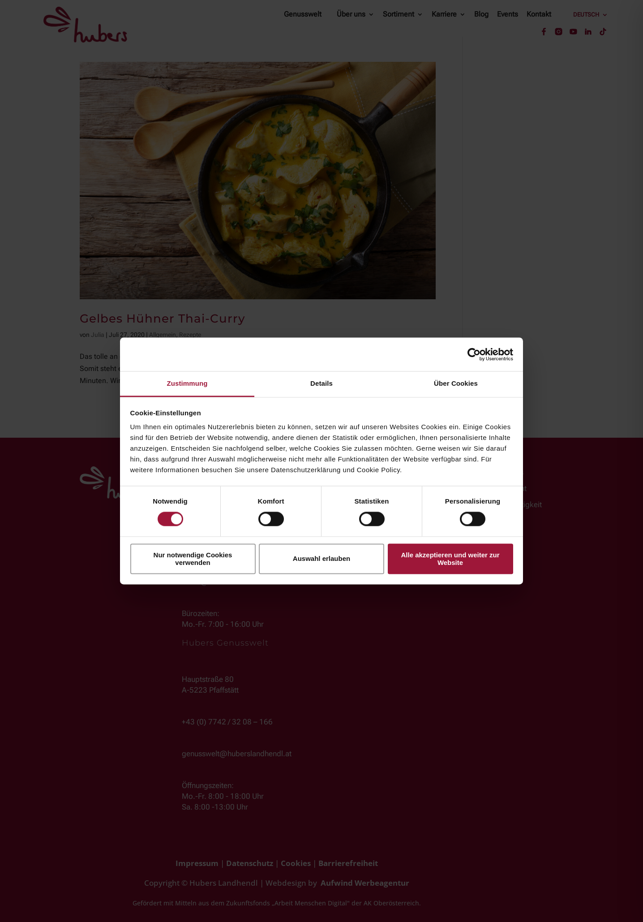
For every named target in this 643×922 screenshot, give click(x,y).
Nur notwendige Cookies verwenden (193, 558)
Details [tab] (321, 383)
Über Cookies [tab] (456, 383)
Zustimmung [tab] (187, 383)
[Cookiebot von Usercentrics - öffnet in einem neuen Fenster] (474, 354)
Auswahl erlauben (321, 559)
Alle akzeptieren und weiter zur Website (450, 558)
